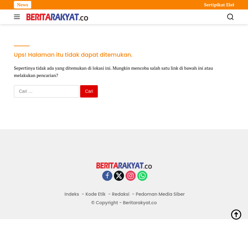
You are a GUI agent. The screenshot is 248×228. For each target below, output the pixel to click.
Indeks (72, 194)
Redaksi (120, 194)
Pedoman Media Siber (160, 194)
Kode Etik (96, 194)
